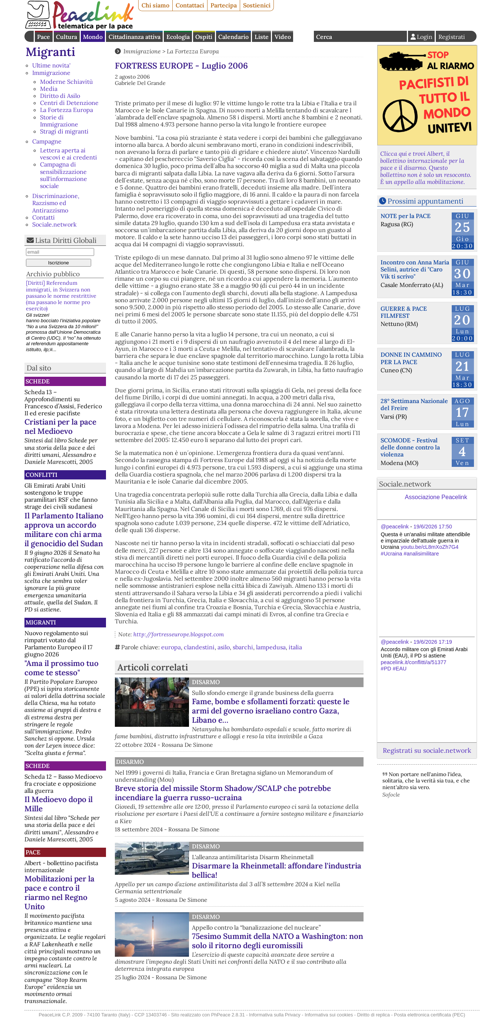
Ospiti (203, 36)
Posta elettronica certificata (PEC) (429, 1015)
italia (295, 647)
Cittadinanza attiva (134, 36)
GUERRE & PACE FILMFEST (404, 312)
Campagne (47, 141)
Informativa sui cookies (329, 1015)
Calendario (233, 36)
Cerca (324, 36)
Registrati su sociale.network (427, 750)
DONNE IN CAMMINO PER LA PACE (411, 358)
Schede (38, 381)
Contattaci (190, 5)
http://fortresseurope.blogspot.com (178, 634)
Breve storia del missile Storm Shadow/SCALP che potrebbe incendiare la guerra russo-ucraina (223, 792)
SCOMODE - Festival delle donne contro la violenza (410, 447)
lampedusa (271, 647)
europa (171, 647)
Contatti (43, 217)
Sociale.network (54, 224)
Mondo (93, 36)
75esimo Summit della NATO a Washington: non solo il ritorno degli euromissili (277, 940)
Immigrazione (51, 72)
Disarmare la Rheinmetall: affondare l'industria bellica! (276, 870)
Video (283, 36)
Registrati (451, 36)
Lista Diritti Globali (65, 240)
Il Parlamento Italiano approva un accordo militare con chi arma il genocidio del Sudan (63, 529)
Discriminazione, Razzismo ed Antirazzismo (55, 203)
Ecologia (178, 36)
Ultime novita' (51, 65)
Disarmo (206, 682)
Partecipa (223, 5)
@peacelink (395, 527)
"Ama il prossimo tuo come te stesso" (61, 667)
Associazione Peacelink (436, 497)
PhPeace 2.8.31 (228, 1015)
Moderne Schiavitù (66, 81)
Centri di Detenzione (69, 102)
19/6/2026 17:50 (433, 527)
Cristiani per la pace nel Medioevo (60, 426)
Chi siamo (155, 5)
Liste (262, 36)
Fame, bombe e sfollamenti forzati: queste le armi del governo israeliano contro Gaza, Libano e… (270, 710)
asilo (224, 647)
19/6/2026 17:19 (433, 642)
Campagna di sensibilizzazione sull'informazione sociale (63, 175)
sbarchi (243, 647)
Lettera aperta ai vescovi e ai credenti (68, 153)
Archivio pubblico (53, 274)
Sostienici (257, 5)
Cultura (66, 36)
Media (48, 88)
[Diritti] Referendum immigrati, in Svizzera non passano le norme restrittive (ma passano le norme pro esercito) (61, 296)
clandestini (199, 647)
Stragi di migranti (64, 131)
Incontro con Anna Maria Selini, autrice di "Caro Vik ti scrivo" (415, 269)
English (303, 36)
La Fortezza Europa (66, 109)
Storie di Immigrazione (59, 120)
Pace (43, 36)
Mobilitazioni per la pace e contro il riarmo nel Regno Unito (59, 892)
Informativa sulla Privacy (275, 1015)
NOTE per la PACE (406, 216)
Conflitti (41, 474)
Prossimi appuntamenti (425, 201)
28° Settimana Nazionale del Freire (414, 404)
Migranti (50, 51)
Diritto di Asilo (60, 95)
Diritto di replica (373, 1015)
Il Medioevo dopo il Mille (58, 804)
